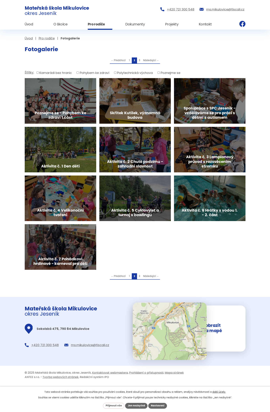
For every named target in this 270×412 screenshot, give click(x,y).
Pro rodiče (47, 38)
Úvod (29, 38)
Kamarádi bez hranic (55, 72)
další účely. (219, 391)
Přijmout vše (113, 405)
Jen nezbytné (136, 405)
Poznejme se (170, 72)
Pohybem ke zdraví (94, 72)
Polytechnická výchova (135, 72)
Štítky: (29, 72)
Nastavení (159, 405)
